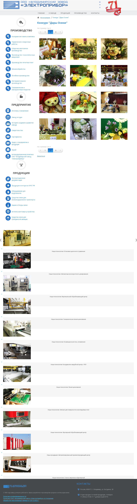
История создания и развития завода (22, 124)
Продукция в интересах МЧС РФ (23, 186)
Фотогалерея (45, 18)
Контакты (95, 13)
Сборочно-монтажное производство (20, 49)
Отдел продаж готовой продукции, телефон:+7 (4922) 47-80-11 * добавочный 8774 (96, 496)
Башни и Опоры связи (19, 205)
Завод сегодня (17, 117)
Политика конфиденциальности (14, 496)
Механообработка (18, 69)
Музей (14, 150)
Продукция (65, 13)
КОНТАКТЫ (83, 483)
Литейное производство (20, 76)
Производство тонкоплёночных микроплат (23, 56)
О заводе (52, 13)
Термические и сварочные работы (21, 43)
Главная (41, 13)
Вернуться (41, 156)
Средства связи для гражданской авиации (19, 218)
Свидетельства (17, 130)
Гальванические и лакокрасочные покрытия (21, 88)
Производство (80, 13)
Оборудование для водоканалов (18, 192)
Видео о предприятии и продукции (20, 143)
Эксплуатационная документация (18, 179)
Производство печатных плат (22, 62)
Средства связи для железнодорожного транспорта (23, 199)
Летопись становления (20, 111)
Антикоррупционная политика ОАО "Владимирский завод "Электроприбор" (22, 156)
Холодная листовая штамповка (23, 36)
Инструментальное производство (19, 82)
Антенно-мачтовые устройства (23, 212)
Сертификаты (17, 137)
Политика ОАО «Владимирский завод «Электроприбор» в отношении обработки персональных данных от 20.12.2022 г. (28, 499)
